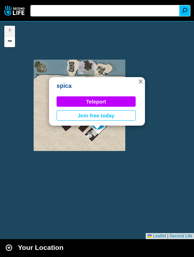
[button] (140, 81)
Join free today (96, 116)
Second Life (15, 10)
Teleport (96, 102)
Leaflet (156, 235)
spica (64, 86)
